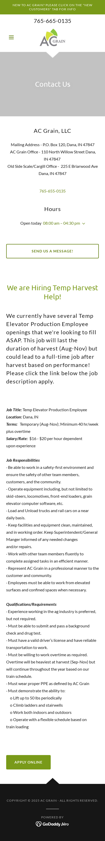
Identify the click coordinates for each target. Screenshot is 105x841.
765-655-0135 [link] (52, 190)
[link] (52, 37)
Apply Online (28, 762)
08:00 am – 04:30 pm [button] (61, 223)
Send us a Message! (52, 251)
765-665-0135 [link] (52, 20)
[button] (13, 37)
